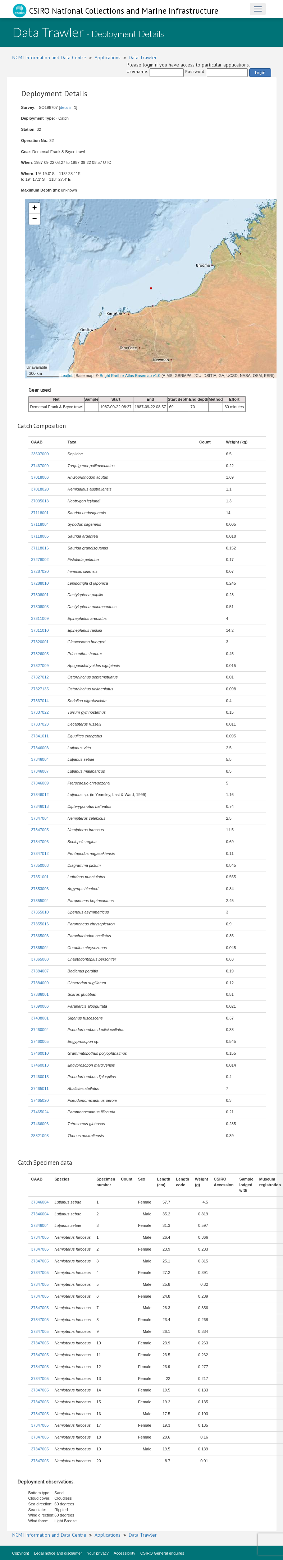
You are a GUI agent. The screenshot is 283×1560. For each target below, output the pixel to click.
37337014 (40, 701)
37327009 (40, 665)
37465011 (40, 1088)
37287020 (40, 571)
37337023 (40, 724)
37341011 (40, 736)
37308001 (40, 595)
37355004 (40, 900)
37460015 (40, 1076)
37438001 (40, 1018)
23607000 (40, 454)
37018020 (40, 489)
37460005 (40, 1041)
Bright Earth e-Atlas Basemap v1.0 (130, 375)
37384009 (40, 983)
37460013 (40, 1065)
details (66, 107)
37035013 (40, 501)
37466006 (40, 1124)
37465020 (40, 1100)
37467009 (40, 466)
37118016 (40, 548)
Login (260, 72)
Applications (107, 57)
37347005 (40, 830)
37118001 (40, 513)
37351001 (40, 877)
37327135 (40, 689)
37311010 (40, 630)
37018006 (40, 477)
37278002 (40, 559)
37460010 (40, 1053)
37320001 (40, 642)
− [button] (34, 219)
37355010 (40, 912)
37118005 (40, 536)
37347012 (40, 853)
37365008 (40, 959)
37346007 (40, 771)
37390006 (40, 1006)
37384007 (40, 971)
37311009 (40, 618)
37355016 (40, 924)
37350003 (40, 865)
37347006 (40, 841)
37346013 (40, 806)
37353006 (40, 889)
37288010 (40, 583)
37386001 (40, 994)
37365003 (40, 936)
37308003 (40, 606)
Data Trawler (143, 57)
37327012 (40, 677)
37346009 (40, 783)
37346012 (40, 794)
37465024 (40, 1112)
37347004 (40, 818)
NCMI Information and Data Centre (49, 57)
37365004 (40, 947)
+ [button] (34, 208)
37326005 (40, 654)
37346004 (40, 759)
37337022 (40, 712)
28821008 (40, 1135)
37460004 (40, 1029)
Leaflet (66, 375)
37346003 (40, 748)
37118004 (40, 524)
